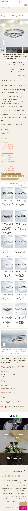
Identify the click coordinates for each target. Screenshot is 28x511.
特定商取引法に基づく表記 (20, 496)
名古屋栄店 (16, 490)
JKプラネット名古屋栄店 (7, 157)
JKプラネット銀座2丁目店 (8, 146)
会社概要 (12, 496)
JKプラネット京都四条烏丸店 (8, 161)
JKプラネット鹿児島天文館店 (8, 170)
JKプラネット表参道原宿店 (8, 148)
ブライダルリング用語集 (8, 485)
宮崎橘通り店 (23, 493)
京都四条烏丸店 (5, 493)
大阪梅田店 (22, 490)
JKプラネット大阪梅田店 (7, 159)
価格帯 (19, 482)
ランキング (24, 482)
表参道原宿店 (16, 488)
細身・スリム (21, 176)
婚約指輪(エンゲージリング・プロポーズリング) (11, 173)
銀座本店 (4, 488)
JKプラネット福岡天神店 (7, 164)
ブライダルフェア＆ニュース (11, 498)
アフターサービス (23, 501)
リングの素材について (6, 138)
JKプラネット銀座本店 (7, 144)
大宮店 (11, 490)
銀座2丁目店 (9, 488)
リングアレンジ (11, 504)
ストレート (15, 176)
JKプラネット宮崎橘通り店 (8, 168)
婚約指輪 (6, 480)
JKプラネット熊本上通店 (7, 166)
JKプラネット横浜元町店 (7, 153)
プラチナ (3, 176)
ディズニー (25, 480)
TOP (2, 480)
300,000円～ (15, 178)
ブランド (3, 482)
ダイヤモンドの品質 (5, 501)
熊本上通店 (17, 493)
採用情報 (18, 504)
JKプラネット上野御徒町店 (8, 150)
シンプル (9, 176)
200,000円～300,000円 (6, 178)
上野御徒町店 (23, 488)
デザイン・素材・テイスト (11, 482)
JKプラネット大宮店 (6, 155)
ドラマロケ (20, 498)
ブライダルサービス (14, 501)
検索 (25, 4)
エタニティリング (17, 480)
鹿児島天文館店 (5, 496)
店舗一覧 (23, 485)
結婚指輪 (11, 480)
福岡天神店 (11, 493)
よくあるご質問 (17, 485)
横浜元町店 (6, 490)
